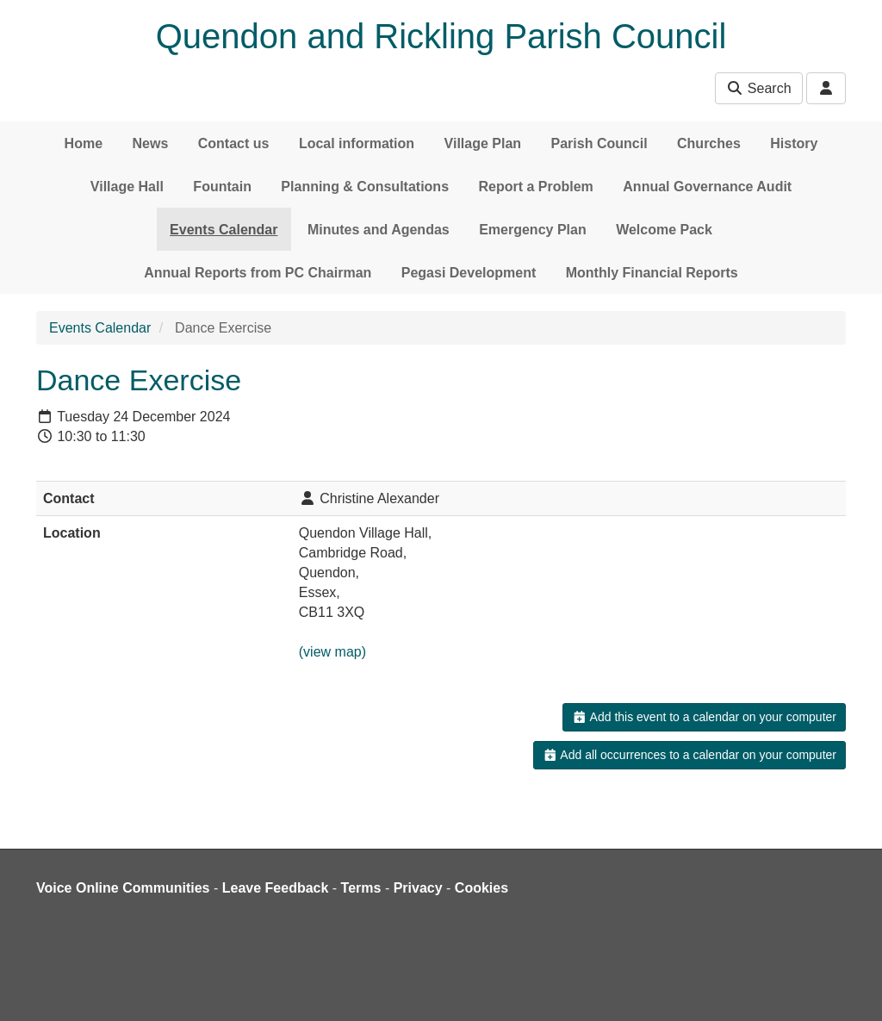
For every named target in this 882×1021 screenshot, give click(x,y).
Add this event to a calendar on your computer (704, 717)
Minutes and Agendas (378, 229)
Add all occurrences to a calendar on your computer (689, 755)
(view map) (332, 651)
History (793, 143)
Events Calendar (223, 229)
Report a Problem (535, 186)
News (151, 143)
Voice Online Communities (123, 888)
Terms (361, 888)
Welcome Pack (664, 229)
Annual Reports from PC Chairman (257, 272)
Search (758, 88)
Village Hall (127, 186)
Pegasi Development (469, 272)
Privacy (418, 888)
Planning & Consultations (365, 186)
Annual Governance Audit (707, 186)
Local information (356, 143)
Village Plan (483, 143)
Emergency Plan (533, 229)
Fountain (222, 186)
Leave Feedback (275, 888)
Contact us (234, 143)
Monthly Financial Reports (652, 272)
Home (83, 143)
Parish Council (599, 143)
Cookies (481, 888)
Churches (709, 143)
